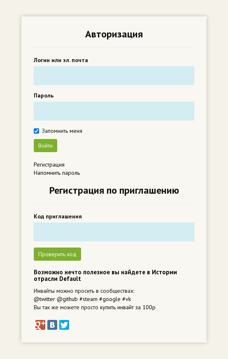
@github (67, 299)
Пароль (44, 95)
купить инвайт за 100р (128, 307)
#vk (126, 299)
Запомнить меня (62, 130)
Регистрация (49, 164)
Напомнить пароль (57, 172)
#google (110, 299)
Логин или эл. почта (61, 60)
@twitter (44, 299)
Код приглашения (58, 216)
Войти (45, 145)
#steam (88, 299)
